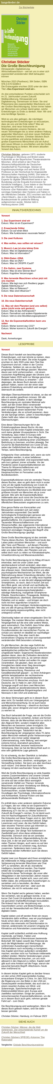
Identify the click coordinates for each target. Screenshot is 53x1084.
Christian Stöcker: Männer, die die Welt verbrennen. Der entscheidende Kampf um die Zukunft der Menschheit (24, 1029)
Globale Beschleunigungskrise (28, 1045)
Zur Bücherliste (26, 7)
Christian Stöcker (10, 154)
